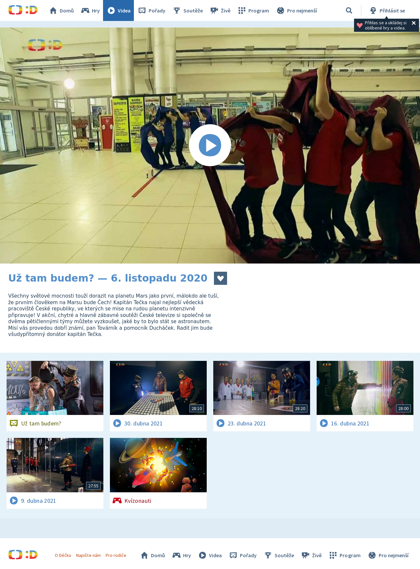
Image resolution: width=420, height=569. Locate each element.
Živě (219, 10)
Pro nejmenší (296, 10)
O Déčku (63, 555)
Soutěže (187, 10)
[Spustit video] (210, 146)
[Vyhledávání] (349, 10)
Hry (90, 10)
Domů (61, 10)
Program (253, 10)
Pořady (151, 10)
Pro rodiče (116, 555)
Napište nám (88, 555)
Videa (118, 10)
